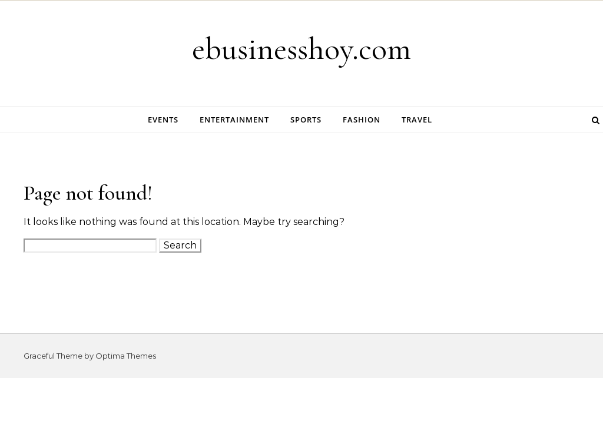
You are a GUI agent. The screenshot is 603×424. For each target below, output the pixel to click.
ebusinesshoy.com (301, 48)
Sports (306, 119)
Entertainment (234, 119)
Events (163, 119)
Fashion (361, 119)
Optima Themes (125, 355)
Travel (417, 119)
